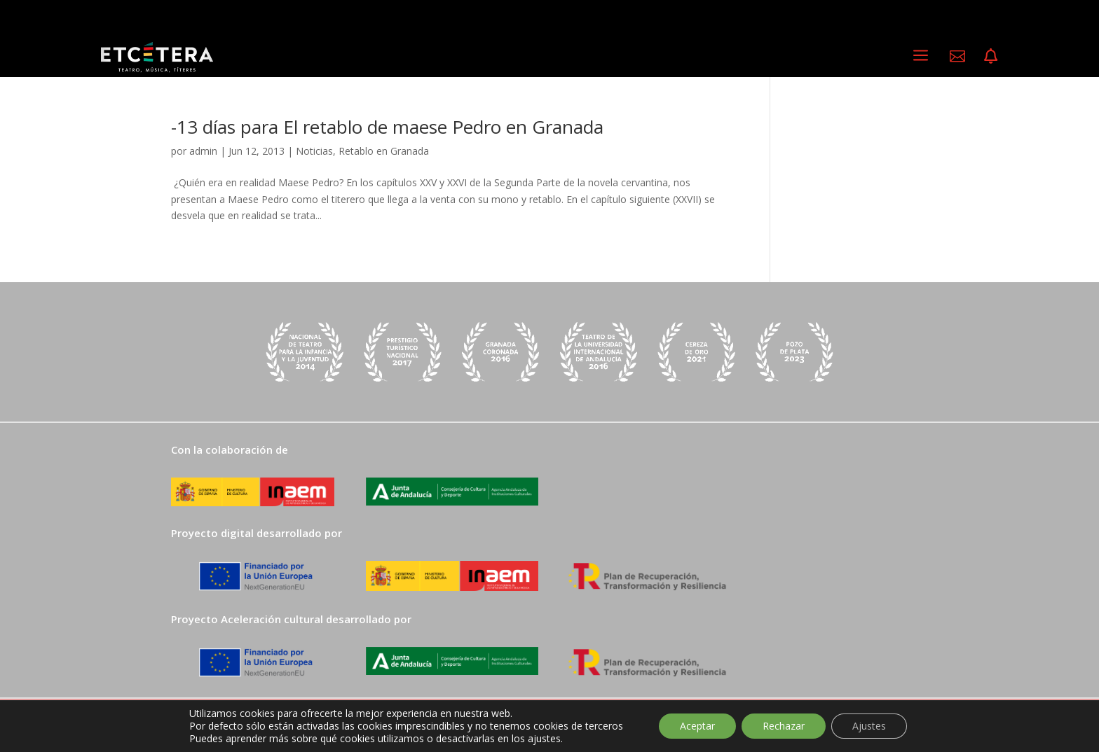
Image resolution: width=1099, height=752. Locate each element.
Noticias (314, 151)
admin (203, 151)
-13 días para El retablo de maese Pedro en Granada (387, 126)
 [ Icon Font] (957, 56)
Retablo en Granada (384, 151)
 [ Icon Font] (990, 56)
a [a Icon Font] (920, 55)
